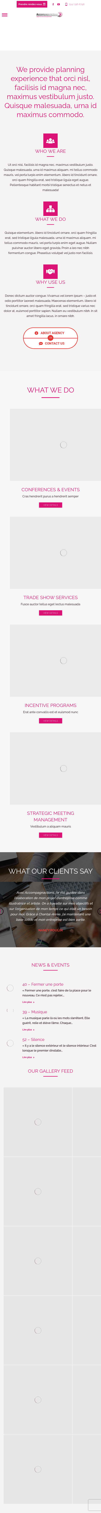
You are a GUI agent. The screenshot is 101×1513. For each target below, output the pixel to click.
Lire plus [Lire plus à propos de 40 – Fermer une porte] (28, 1002)
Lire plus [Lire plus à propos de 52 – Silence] (28, 1057)
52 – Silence (33, 1039)
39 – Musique (34, 1012)
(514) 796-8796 (74, 4)
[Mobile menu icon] (5, 15)
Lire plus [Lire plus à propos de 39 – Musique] (28, 1029)
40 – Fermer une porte (42, 984)
